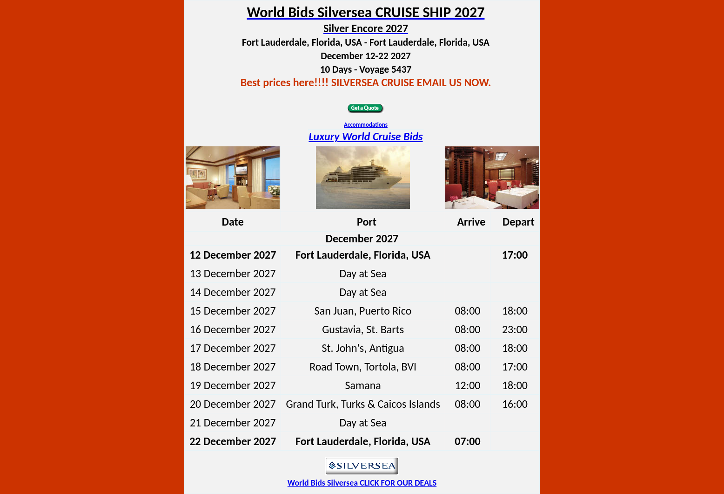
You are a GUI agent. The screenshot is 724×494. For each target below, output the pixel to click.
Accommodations (366, 124)
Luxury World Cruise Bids (365, 136)
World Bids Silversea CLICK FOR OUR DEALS (362, 483)
